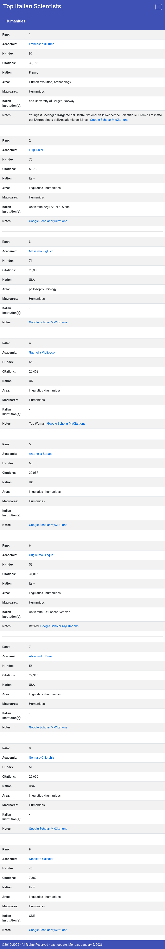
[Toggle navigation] (158, 7)
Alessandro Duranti (42, 656)
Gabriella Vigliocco (42, 352)
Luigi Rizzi (36, 150)
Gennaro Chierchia (41, 757)
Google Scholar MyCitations (109, 120)
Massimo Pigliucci (41, 251)
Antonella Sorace (40, 454)
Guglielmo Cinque (41, 555)
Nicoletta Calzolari (41, 859)
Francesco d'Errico (41, 44)
